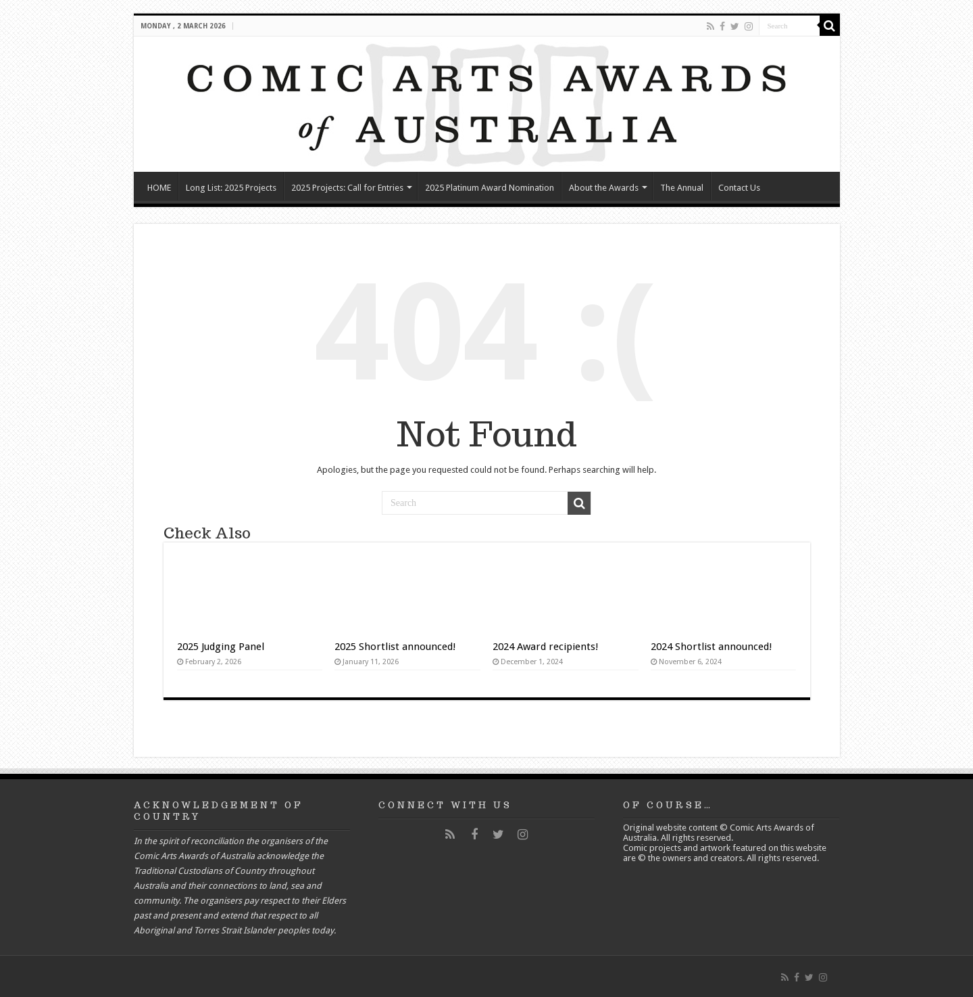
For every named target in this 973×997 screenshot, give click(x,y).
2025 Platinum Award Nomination (489, 188)
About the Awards (604, 188)
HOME (159, 188)
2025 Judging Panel (220, 647)
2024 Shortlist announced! (711, 647)
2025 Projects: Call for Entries (347, 188)
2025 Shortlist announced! (395, 647)
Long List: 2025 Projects (231, 188)
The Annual (681, 188)
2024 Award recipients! (546, 647)
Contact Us (739, 188)
